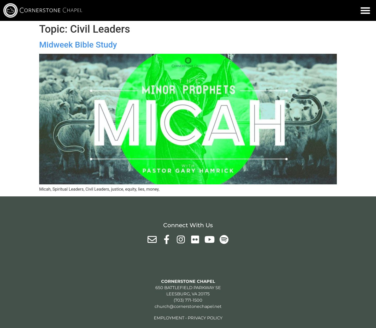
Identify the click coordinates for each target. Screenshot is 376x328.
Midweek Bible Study (78, 45)
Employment (169, 317)
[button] (365, 10)
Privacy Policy (205, 317)
